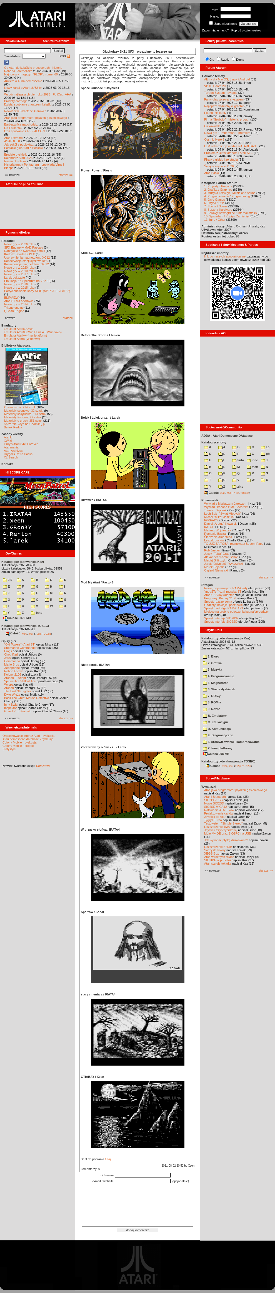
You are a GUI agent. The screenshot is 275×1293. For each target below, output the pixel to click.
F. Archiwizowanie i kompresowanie (231, 742)
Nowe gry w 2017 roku (19, 274)
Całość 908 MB (216, 753)
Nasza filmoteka (15, 161)
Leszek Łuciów (214, 540)
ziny (237, 486)
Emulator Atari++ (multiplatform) (25, 335)
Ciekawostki (212, 126)
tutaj (108, 1159)
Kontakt (7, 464)
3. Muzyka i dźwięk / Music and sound (230, 193)
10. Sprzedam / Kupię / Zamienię (226, 216)
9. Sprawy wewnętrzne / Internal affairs (230, 213)
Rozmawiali (209, 500)
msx (252, 466)
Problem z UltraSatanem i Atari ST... (228, 152)
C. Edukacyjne (216, 722)
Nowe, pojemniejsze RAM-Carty (226, 588)
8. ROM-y (212, 702)
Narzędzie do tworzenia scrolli (24, 250)
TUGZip (46, 633)
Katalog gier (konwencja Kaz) (22, 561)
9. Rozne (211, 709)
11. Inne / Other (214, 219)
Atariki (8, 437)
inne (36, 612)
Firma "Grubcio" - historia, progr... (226, 119)
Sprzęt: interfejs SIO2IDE (221, 618)
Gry (211, 59)
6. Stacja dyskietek (219, 689)
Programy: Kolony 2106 (220, 598)
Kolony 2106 (12, 674)
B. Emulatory (215, 715)
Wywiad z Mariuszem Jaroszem (225, 503)
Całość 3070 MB (17, 618)
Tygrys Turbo (213, 820)
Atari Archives (13, 450)
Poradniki (8, 240)
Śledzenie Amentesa (218, 537)
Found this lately (215, 112)
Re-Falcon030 (13, 127)
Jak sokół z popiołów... (19, 144)
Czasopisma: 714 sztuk (20, 407)
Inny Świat (11, 704)
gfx (266, 453)
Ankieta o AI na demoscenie (23, 81)
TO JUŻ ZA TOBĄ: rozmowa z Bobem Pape (233, 543)
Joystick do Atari (215, 816)
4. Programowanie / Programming (227, 196)
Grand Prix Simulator (18, 711)
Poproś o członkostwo (246, 30)
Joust (7, 657)
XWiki (8, 440)
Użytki (225, 59)
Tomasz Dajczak (215, 510)
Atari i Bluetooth (215, 796)
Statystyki (9, 749)
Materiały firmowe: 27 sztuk (22, 417)
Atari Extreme (13, 137)
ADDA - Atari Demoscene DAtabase (226, 435)
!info (238, 460)
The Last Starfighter (17, 691)
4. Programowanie (218, 676)
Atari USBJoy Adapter (219, 595)
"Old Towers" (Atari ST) (20, 644)
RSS (64, 56)
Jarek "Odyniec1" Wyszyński (223, 563)
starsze (68, 318)
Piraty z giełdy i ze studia (221, 159)
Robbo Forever (14, 671)
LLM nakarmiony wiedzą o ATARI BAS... (231, 146)
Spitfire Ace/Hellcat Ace (20, 681)
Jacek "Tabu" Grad (216, 553)
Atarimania (11, 447)
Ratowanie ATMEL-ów (219, 810)
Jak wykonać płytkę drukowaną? (226, 840)
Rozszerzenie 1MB (217, 826)
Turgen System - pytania (220, 92)
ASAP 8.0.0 (12, 141)
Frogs (8, 651)
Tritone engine (14, 307)
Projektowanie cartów (218, 813)
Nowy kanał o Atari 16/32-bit (23, 87)
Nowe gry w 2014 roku (19, 304)
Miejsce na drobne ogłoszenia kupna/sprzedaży (236, 611)
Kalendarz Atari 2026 (18, 158)
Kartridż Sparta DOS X (19, 254)
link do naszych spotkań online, (225, 256)
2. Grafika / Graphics (218, 189)
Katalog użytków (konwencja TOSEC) (228, 761)
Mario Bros (11, 664)
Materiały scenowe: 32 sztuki (23, 410)
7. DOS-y (212, 696)
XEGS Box (211, 853)
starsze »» (66, 174)
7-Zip (38, 633)
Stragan (207, 585)
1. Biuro (211, 656)
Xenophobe (12, 667)
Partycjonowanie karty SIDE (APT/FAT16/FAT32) (37, 291)
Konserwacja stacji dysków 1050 (26, 260)
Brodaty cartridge (16, 101)
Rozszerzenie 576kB (218, 846)
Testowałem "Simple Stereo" (223, 823)
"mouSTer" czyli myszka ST (222, 591)
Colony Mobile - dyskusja (19, 742)
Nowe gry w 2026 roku (19, 244)
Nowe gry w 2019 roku (19, 271)
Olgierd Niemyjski (216, 570)
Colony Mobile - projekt (18, 745)
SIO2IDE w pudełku (217, 860)
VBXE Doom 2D (215, 86)
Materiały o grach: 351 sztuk (23, 420)
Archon (9, 688)
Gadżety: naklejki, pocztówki (223, 605)
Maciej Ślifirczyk (215, 560)
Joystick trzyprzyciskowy (220, 830)
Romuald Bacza (215, 533)
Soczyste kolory (215, 850)
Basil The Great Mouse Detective (26, 698)
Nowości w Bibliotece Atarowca (25, 111)
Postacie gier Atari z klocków (23, 147)
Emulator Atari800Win (18, 328)
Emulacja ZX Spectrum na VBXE (26, 281)
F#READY (211, 520)
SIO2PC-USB (213, 800)
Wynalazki (208, 786)
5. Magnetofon (216, 682)
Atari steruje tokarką (217, 863)
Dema (240, 59)
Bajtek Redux (13, 427)
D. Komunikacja (217, 728)
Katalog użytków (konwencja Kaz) (225, 638)
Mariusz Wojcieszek (217, 530)
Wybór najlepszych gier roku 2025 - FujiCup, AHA (37, 94)
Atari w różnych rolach (219, 856)
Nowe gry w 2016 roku (19, 284)
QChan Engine (14, 311)
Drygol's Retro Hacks (18, 454)
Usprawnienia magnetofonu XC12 (27, 257)
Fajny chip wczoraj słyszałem (224, 99)
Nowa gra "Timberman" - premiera (227, 132)
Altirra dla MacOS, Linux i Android (227, 79)
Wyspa (9, 684)
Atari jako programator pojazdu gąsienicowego (35, 117)
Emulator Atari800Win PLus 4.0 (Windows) (33, 332)
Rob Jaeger (212, 550)
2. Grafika (212, 663)
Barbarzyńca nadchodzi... (21, 124)
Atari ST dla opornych (19, 301)
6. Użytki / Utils (214, 203)
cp (265, 447)
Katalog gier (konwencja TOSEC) (25, 625)
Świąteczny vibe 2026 (219, 166)
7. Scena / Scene (216, 206)
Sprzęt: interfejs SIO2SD (221, 621)
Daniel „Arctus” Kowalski (220, 523)
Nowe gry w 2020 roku (19, 267)
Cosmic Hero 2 (214, 139)
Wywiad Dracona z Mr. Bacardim (226, 507)
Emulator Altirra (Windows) (22, 338)
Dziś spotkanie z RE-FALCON (24, 131)
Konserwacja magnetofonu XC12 (26, 264)
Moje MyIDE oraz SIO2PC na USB (227, 833)
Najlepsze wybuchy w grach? (224, 106)
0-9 (7, 580)
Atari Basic (211, 173)
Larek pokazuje (14, 277)
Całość (13, 633)
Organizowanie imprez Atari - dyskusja (28, 735)
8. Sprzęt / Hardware (218, 209)
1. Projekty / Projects (218, 186)
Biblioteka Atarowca (16, 345)
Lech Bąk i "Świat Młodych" (222, 513)
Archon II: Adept (15, 677)
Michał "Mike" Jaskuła (219, 517)
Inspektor (10, 708)
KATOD (209, 527)
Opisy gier (8, 641)
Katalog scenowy (213, 442)
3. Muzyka (212, 669)
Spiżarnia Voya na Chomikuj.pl (24, 424)
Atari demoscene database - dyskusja (27, 739)
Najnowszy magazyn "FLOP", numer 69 (31, 74)
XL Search (11, 457)
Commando (12, 661)
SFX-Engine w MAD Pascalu (23, 247)
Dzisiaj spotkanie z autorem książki (28, 104)
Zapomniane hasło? (215, 30)
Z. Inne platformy (217, 748)
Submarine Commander (20, 647)
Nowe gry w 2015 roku (19, 287)
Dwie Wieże (12, 694)
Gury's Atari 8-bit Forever (21, 444)
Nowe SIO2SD (214, 803)
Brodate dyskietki (16, 154)
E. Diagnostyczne (218, 735)
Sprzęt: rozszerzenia (218, 601)
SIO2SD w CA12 (215, 806)
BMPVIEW (11, 297)
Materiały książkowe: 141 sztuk (25, 414)
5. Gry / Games (214, 199)
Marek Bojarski (214, 567)
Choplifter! (11, 654)
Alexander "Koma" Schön (221, 557)
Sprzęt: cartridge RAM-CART (223, 608)
